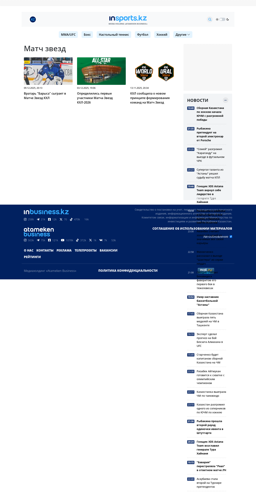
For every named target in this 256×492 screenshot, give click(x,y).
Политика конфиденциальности (128, 271)
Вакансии (109, 250)
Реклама (64, 250)
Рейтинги (32, 257)
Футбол (142, 35)
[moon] (227, 19)
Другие (183, 35)
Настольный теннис (114, 35)
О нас (28, 250)
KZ (33, 19)
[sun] (217, 19)
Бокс (87, 35)
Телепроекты (86, 250)
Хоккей (162, 35)
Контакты (45, 250)
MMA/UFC (68, 35)
